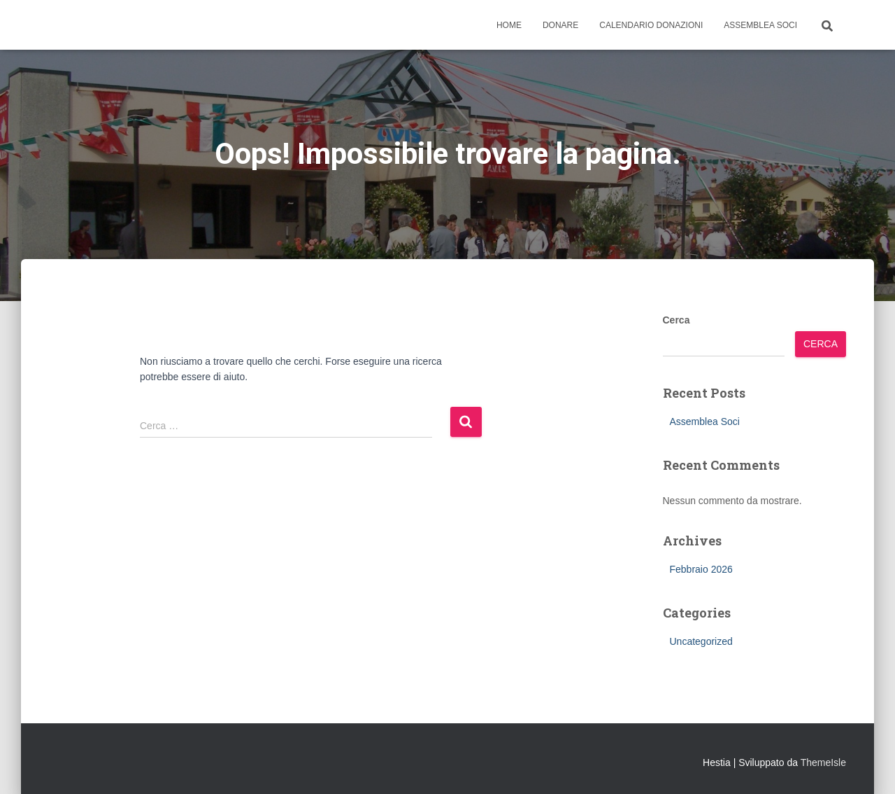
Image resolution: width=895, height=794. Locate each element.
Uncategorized (701, 641)
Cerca (676, 320)
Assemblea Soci (760, 25)
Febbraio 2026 (701, 569)
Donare (560, 25)
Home (509, 25)
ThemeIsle (823, 762)
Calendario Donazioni (651, 25)
